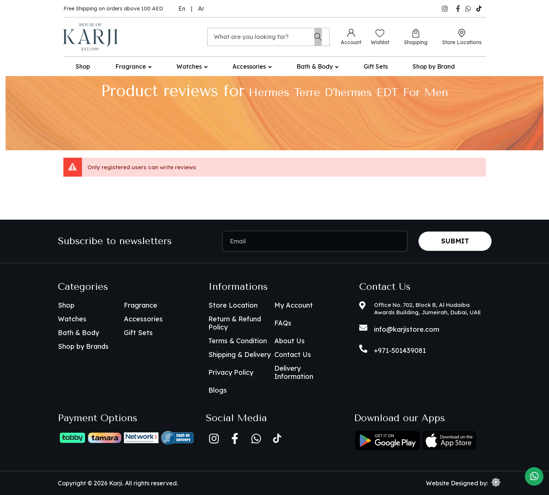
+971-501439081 (400, 350)
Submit (455, 241)
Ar (201, 8)
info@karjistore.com (406, 329)
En (181, 8)
